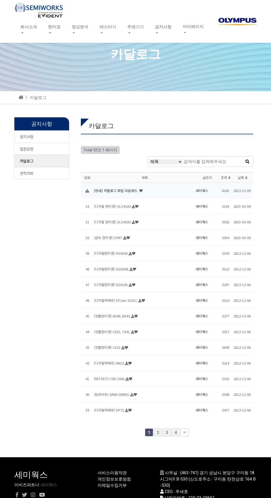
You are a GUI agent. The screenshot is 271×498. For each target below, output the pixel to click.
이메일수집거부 (112, 485)
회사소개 (28, 27)
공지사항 (163, 27)
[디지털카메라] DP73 (109, 410)
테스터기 (108, 27)
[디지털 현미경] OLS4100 (113, 206)
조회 (225, 177)
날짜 (242, 177)
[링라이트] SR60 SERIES (112, 394)
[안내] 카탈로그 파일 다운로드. (116, 190)
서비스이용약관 (112, 472)
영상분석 (80, 27)
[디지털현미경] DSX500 (111, 253)
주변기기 (135, 27)
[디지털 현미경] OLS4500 (113, 221)
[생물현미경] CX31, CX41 (112, 331)
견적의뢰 (26, 173)
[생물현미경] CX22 (107, 347)
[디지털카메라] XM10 (109, 363)
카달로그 (26, 161)
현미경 (54, 27)
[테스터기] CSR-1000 (109, 378)
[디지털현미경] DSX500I (111, 269)
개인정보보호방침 (114, 479)
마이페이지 (193, 26)
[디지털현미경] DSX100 (111, 284)
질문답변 (26, 149)
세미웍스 (48, 484)
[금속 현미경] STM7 (108, 237)
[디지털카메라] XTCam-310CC (116, 300)
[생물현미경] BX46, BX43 (112, 316)
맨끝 (185, 432)
